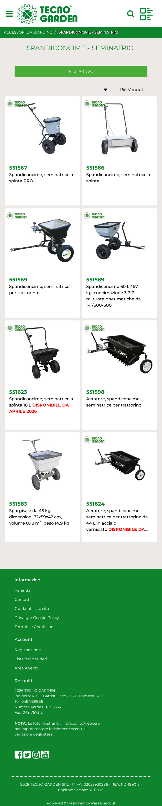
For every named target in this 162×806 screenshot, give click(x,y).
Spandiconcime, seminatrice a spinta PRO (41, 177)
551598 (95, 392)
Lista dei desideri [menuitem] (31, 658)
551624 (95, 504)
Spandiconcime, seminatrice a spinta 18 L (41, 405)
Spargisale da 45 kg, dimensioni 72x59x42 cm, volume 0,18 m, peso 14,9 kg (39, 517)
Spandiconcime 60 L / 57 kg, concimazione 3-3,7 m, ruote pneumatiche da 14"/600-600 (113, 296)
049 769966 (32, 701)
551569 (18, 279)
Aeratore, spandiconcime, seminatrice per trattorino (113, 402)
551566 (95, 168)
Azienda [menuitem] (22, 590)
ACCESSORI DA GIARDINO (28, 32)
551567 (18, 168)
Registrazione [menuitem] (28, 649)
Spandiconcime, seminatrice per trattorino (39, 289)
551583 (18, 504)
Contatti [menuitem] (22, 599)
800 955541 (52, 707)
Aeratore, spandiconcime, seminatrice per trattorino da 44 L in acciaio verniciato (117, 520)
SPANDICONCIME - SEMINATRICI (88, 32)
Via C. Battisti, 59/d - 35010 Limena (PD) (67, 696)
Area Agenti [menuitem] (26, 668)
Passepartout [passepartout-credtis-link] (103, 803)
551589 (95, 279)
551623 (18, 392)
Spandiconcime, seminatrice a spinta (118, 177)
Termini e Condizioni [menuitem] (34, 626)
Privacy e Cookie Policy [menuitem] (37, 617)
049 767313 (33, 712)
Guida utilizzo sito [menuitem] (32, 608)
